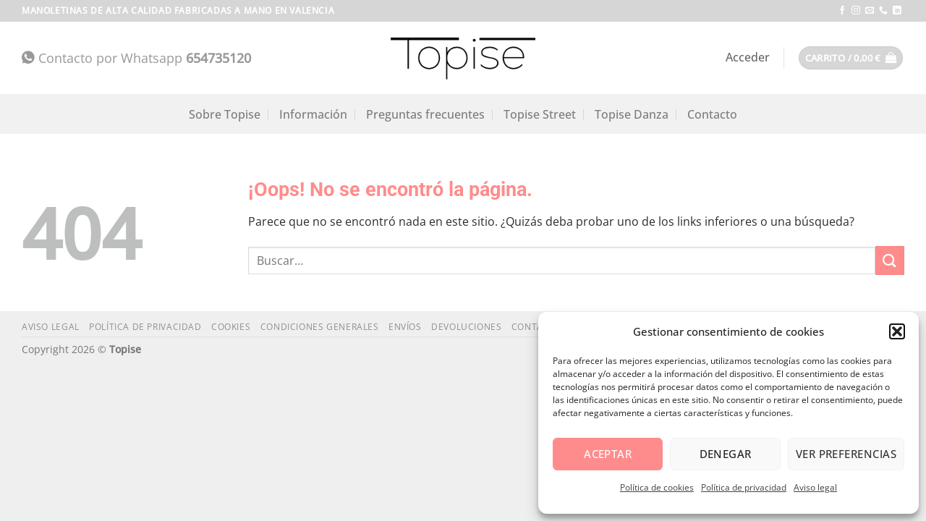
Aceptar (608, 453)
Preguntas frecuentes (425, 114)
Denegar (726, 453)
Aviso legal (815, 487)
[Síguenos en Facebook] (842, 11)
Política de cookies (657, 487)
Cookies (230, 327)
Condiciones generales (319, 327)
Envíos (405, 327)
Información (313, 114)
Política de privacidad (743, 487)
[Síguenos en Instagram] (855, 11)
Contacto (712, 114)
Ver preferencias (846, 453)
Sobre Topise (224, 114)
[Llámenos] (883, 11)
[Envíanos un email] (869, 11)
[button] (897, 331)
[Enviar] (889, 260)
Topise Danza (631, 114)
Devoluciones (466, 327)
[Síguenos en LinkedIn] (897, 11)
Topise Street (540, 114)
